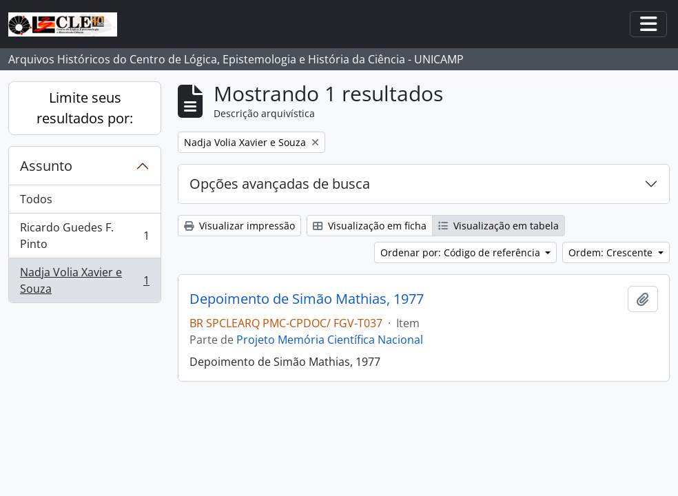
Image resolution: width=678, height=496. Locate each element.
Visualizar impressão (239, 225)
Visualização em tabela (498, 225)
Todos (36, 199)
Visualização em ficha (370, 225)
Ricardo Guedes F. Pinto (84, 235)
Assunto (46, 165)
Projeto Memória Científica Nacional (329, 339)
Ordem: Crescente (611, 252)
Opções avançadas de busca (279, 183)
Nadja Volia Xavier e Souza (84, 280)
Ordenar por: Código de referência (461, 252)
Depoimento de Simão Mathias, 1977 (306, 299)
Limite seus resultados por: (85, 107)
